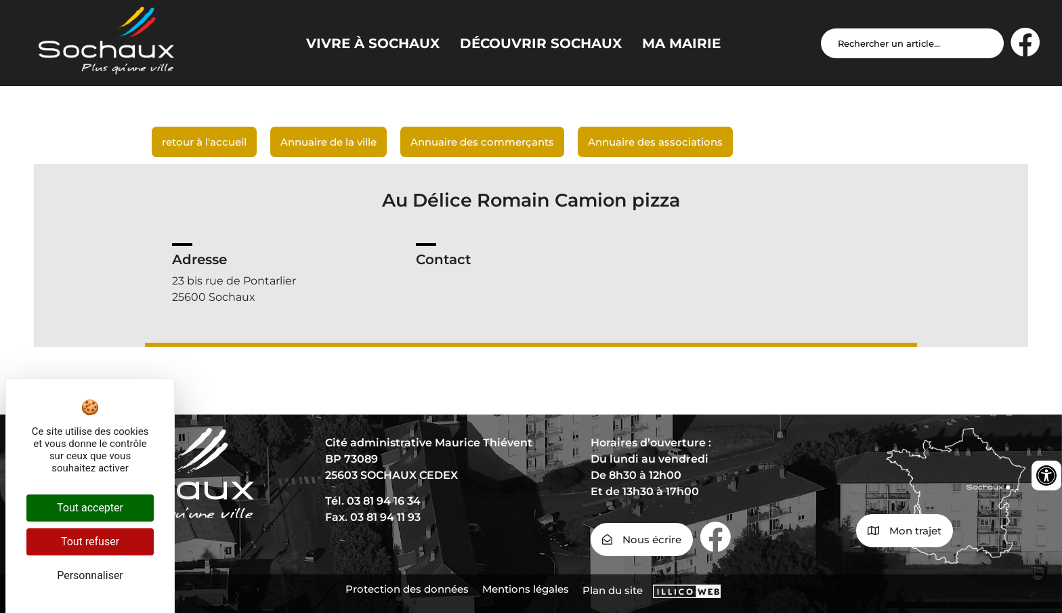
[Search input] (912, 43)
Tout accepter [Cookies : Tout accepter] (90, 507)
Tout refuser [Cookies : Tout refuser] (90, 541)
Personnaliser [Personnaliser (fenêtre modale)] (90, 575)
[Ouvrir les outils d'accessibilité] (1046, 475)
